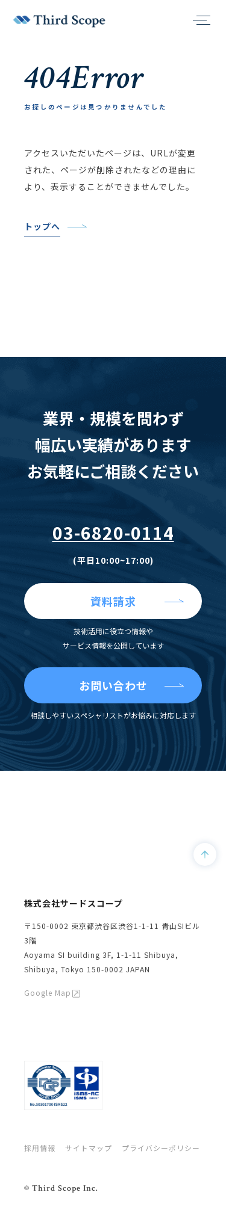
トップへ (42, 226)
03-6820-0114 (113, 532)
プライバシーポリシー (161, 1148)
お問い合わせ (113, 685)
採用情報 (39, 1148)
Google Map (47, 992)
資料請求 (113, 601)
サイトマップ (88, 1148)
